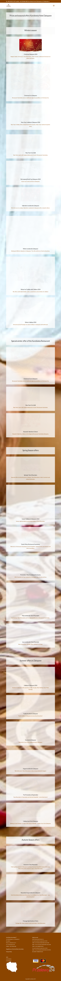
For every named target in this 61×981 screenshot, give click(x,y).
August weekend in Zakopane (30, 742)
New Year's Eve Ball (30, 153)
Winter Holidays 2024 (30, 322)
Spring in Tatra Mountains (30, 475)
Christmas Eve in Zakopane (30, 379)
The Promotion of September (30, 768)
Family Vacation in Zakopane (30, 687)
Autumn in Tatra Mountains (31, 838)
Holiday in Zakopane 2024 (30, 658)
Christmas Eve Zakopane (30, 95)
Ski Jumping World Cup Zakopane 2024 (30, 179)
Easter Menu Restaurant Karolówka (30, 517)
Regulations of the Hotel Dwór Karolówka (15, 922)
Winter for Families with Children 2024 (30, 289)
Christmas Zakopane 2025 (30, 54)
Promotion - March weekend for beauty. (30, 548)
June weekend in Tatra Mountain (30, 615)
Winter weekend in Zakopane (30, 249)
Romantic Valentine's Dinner (30, 431)
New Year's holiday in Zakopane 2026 (30, 122)
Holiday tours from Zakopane (30, 794)
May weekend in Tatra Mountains (30, 589)
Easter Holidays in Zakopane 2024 (30, 492)
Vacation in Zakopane (30, 713)
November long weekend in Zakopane (30, 866)
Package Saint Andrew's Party (30, 894)
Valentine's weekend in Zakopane (30, 205)
